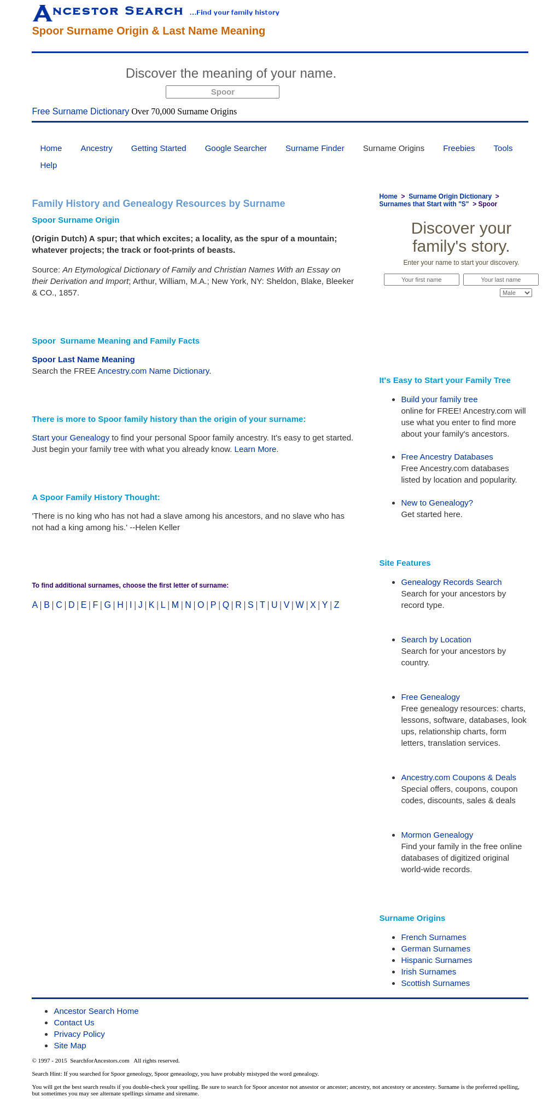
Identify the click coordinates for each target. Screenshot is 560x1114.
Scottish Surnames (435, 983)
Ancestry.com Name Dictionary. (154, 370)
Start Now (382, 75)
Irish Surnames (428, 971)
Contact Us (74, 1022)
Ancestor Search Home (96, 1011)
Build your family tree (439, 399)
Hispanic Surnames (436, 960)
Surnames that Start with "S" (424, 204)
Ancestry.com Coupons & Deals (458, 777)
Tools (503, 148)
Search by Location (436, 639)
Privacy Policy (79, 1033)
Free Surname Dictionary (80, 111)
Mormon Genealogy (437, 834)
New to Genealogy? (437, 502)
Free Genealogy (430, 696)
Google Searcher (236, 148)
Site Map (70, 1045)
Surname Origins (394, 148)
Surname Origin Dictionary (450, 196)
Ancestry (96, 148)
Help (48, 165)
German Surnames (435, 948)
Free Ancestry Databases (447, 456)
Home (51, 148)
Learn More (256, 449)
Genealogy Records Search (451, 582)
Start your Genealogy (70, 437)
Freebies (459, 148)
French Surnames (433, 937)
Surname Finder (315, 148)
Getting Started (158, 148)
